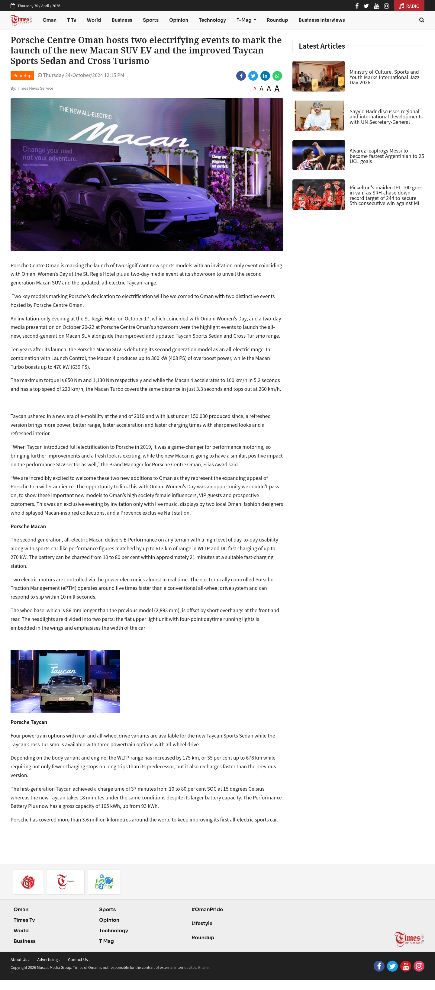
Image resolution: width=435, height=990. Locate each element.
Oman (49, 20)
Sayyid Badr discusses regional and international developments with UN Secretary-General (386, 116)
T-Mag (244, 20)
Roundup (277, 20)
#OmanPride (207, 909)
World (94, 20)
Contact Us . (79, 959)
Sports (151, 20)
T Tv (71, 20)
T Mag (106, 941)
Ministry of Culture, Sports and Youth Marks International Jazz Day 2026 (384, 77)
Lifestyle (202, 923)
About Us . (20, 959)
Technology (212, 20)
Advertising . (48, 959)
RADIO (409, 6)
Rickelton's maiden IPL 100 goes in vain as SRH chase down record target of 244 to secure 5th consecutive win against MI (386, 195)
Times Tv (24, 920)
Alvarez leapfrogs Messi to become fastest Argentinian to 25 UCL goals (387, 156)
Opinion (178, 20)
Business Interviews (322, 20)
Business (122, 20)
